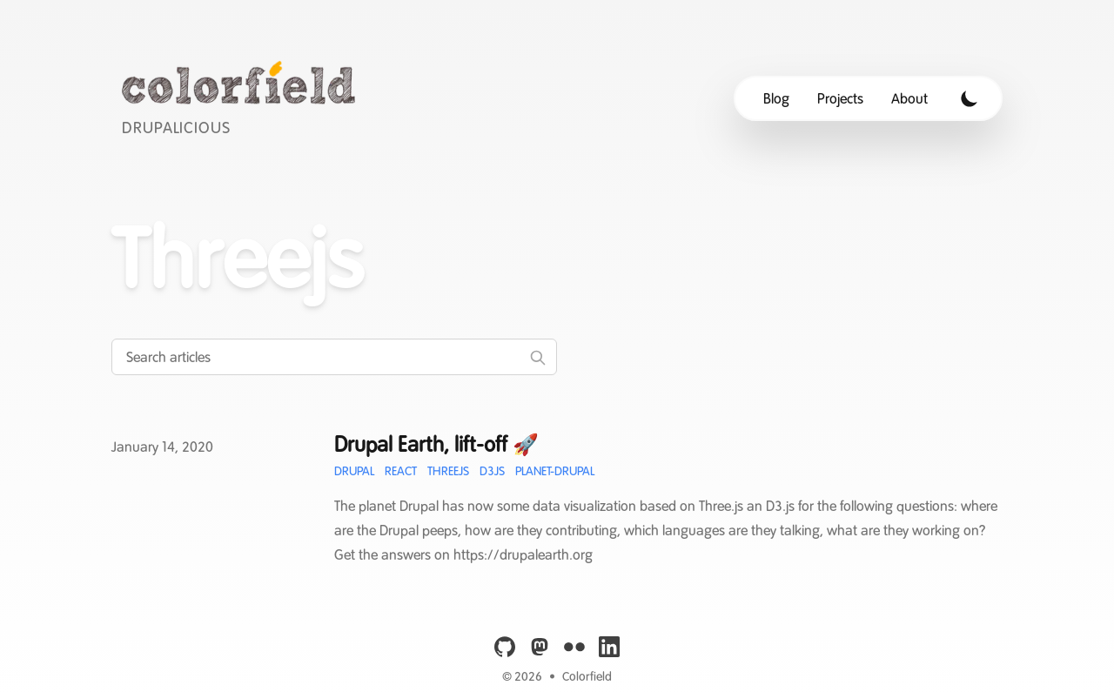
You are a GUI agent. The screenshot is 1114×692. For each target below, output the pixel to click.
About (909, 98)
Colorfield (587, 676)
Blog (776, 98)
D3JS (492, 471)
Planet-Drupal (554, 471)
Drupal (354, 471)
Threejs (448, 471)
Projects (840, 98)
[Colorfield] (243, 98)
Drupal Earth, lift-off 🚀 (436, 444)
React (401, 471)
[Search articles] (334, 357)
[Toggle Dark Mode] (969, 98)
